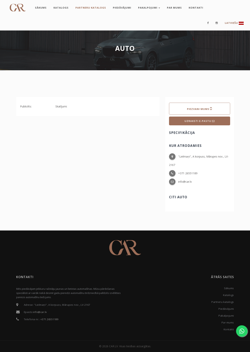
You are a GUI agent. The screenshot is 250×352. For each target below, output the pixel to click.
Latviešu (234, 23)
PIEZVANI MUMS (199, 109)
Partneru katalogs (90, 7)
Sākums (41, 7)
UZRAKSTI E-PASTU (199, 121)
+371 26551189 (187, 173)
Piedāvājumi (122, 7)
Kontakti (196, 7)
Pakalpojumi (149, 7)
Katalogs (61, 7)
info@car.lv (185, 181)
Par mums (174, 7)
